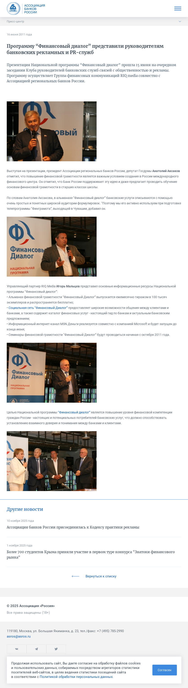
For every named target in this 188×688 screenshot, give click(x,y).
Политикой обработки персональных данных (76, 677)
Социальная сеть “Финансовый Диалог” (38, 308)
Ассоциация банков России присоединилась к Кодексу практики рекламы (73, 527)
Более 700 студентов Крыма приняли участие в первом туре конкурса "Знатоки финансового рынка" (91, 554)
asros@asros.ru (19, 636)
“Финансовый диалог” (74, 412)
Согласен (164, 670)
